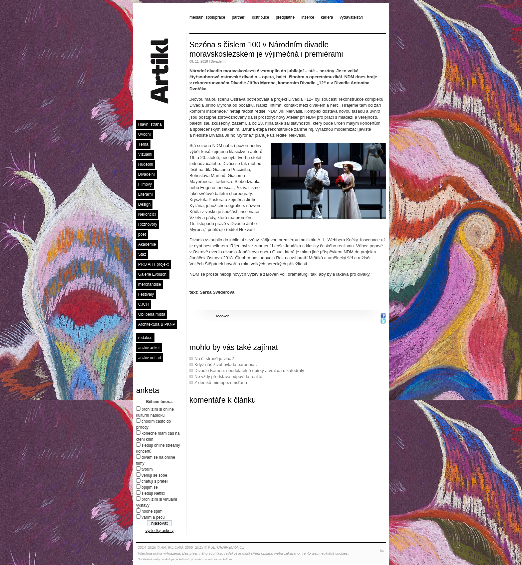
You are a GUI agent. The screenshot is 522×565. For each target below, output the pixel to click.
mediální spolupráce (207, 17)
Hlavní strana (150, 124)
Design (144, 204)
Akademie (147, 244)
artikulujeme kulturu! (175, 559)
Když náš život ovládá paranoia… (226, 364)
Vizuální (145, 154)
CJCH (143, 304)
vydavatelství (351, 17)
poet (142, 234)
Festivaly (146, 294)
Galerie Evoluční (152, 274)
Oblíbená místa (151, 314)
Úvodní (144, 134)
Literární (145, 194)
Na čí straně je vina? (214, 358)
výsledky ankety (159, 530)
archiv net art (149, 357)
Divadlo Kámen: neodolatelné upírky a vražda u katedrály (249, 370)
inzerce (307, 17)
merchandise (149, 284)
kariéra (327, 17)
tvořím (146, 469)
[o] (382, 550)
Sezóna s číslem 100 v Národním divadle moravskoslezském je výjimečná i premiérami (266, 49)
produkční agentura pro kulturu (211, 559)
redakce (145, 337)
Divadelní (146, 174)
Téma (143, 144)
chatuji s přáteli (154, 481)
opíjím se (149, 487)
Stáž (142, 254)
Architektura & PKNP (156, 324)
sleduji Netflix (153, 493)
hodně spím (151, 511)
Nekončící (147, 214)
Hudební (145, 164)
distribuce (260, 17)
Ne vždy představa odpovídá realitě (228, 376)
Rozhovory (147, 224)
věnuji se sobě (154, 475)
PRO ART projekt (153, 264)
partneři (238, 17)
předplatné (285, 17)
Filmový (145, 184)
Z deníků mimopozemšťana (220, 382)
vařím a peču (152, 517)
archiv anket (149, 347)
